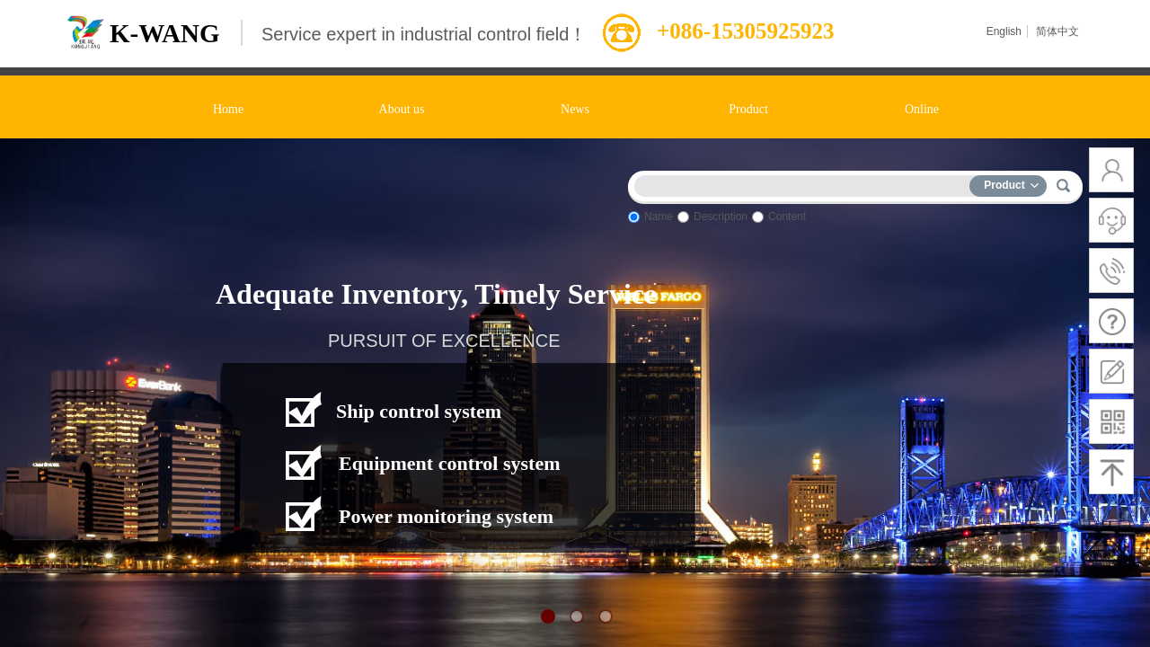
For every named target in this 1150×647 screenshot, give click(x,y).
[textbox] (806, 183)
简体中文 (1057, 31)
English (1004, 31)
